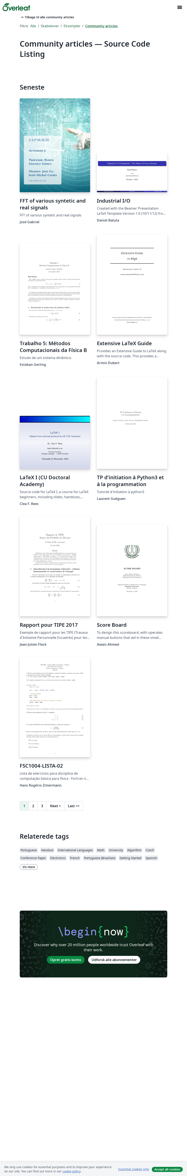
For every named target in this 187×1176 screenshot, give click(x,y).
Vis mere (28, 867)
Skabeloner (50, 26)
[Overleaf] (16, 7)
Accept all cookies (167, 1169)
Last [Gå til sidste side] (74, 806)
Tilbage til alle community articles (47, 17)
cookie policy (71, 1171)
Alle (33, 26)
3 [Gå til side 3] (42, 806)
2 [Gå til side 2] (33, 806)
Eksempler (72, 26)
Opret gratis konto (65, 959)
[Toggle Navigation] (179, 7)
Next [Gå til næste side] (55, 806)
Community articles (101, 26)
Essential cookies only (133, 1169)
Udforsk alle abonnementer (114, 959)
